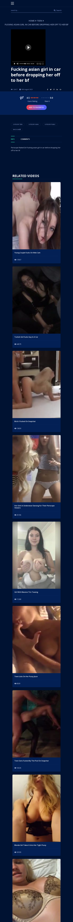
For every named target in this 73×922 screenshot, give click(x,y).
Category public (50, 124)
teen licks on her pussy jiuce (26, 676)
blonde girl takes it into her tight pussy (30, 845)
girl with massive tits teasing (26, 592)
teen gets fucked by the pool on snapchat (31, 761)
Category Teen (17, 124)
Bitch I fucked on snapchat (25, 421)
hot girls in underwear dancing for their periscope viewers (34, 507)
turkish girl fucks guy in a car (26, 337)
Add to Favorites (36, 107)
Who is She (17, 129)
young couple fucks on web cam (27, 253)
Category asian (34, 124)
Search (57, 10)
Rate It (47, 101)
